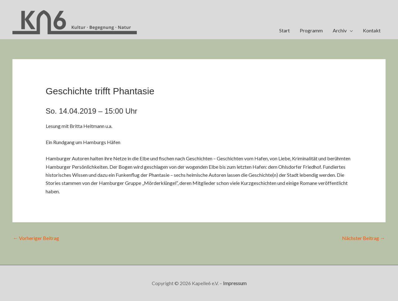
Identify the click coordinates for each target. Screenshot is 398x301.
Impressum (235, 283)
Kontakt (372, 30)
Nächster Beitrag (363, 238)
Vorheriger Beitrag (36, 238)
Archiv (340, 30)
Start (284, 30)
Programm (311, 30)
